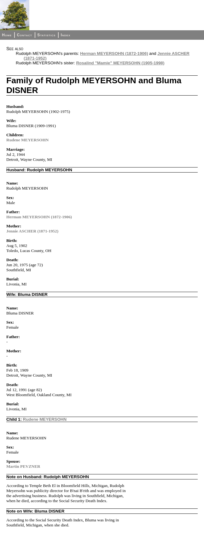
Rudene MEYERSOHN (27, 140)
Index (66, 35)
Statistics (46, 35)
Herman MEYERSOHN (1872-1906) (114, 53)
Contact (24, 35)
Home (7, 35)
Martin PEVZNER (23, 466)
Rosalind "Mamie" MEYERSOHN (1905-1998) (120, 63)
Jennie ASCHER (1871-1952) (32, 231)
